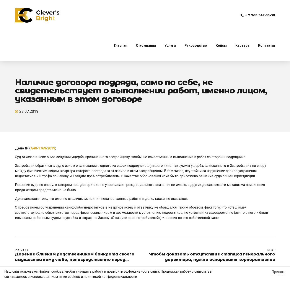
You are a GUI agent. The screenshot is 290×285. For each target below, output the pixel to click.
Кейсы (221, 45)
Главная (120, 45)
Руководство (195, 45)
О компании (146, 45)
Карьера (242, 45)
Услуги (170, 45)
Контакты (266, 45)
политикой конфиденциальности (110, 277)
